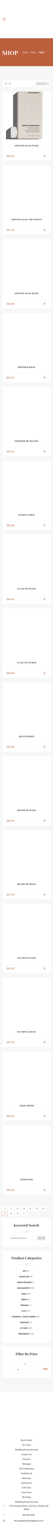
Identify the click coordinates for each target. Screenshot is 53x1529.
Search (41, 1238)
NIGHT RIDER (26, 1105)
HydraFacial (26, 1473)
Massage (26, 1478)
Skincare (24, 1322)
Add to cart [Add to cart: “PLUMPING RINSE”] (44, 1042)
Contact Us (26, 1454)
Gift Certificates (26, 1468)
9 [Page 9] (17, 1213)
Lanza (24, 1294)
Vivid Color (26, 1492)
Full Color (26, 1487)
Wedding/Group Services (26, 1449)
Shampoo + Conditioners (23, 1317)
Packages (26, 1464)
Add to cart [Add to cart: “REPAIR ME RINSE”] (44, 894)
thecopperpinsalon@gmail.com (28, 1521)
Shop (33, 52)
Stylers (24, 1328)
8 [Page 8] (11, 1213)
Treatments (23, 1334)
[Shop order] (42, 83)
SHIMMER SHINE (26, 367)
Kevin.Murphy (23, 1288)
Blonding (26, 1497)
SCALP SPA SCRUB (26, 662)
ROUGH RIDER (26, 736)
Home (25, 52)
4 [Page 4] (30, 1209)
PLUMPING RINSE (26, 1031)
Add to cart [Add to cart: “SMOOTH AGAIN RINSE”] (44, 304)
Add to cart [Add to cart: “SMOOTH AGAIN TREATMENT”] (44, 230)
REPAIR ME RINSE (26, 884)
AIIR (24, 1271)
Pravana (24, 1305)
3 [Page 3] (23, 1209)
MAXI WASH (26, 1179)
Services (26, 1459)
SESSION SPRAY (26, 514)
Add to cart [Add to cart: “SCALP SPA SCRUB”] (44, 673)
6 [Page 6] (43, 1209)
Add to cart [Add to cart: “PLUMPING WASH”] (44, 968)
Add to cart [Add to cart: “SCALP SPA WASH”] (44, 599)
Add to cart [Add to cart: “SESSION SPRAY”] (44, 525)
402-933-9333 (28, 1515)
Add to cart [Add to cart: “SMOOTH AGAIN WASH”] (44, 156)
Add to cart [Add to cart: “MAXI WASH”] (44, 1190)
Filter (45, 1369)
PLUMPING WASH (26, 958)
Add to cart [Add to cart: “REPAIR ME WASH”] (44, 820)
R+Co (23, 1311)
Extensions (26, 1483)
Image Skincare (24, 1282)
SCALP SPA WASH (26, 588)
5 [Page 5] (36, 1209)
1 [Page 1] (11, 1209)
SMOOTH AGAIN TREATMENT (26, 219)
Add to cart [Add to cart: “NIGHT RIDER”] (44, 1116)
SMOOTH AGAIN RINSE (27, 293)
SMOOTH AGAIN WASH (26, 145)
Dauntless (24, 1277)
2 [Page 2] (17, 1209)
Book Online (26, 1440)
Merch (24, 1300)
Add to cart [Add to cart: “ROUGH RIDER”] (44, 747)
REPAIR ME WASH (26, 810)
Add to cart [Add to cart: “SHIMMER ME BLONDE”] (44, 451)
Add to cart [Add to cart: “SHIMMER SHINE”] (44, 377)
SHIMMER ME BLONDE (26, 441)
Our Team (26, 1445)
